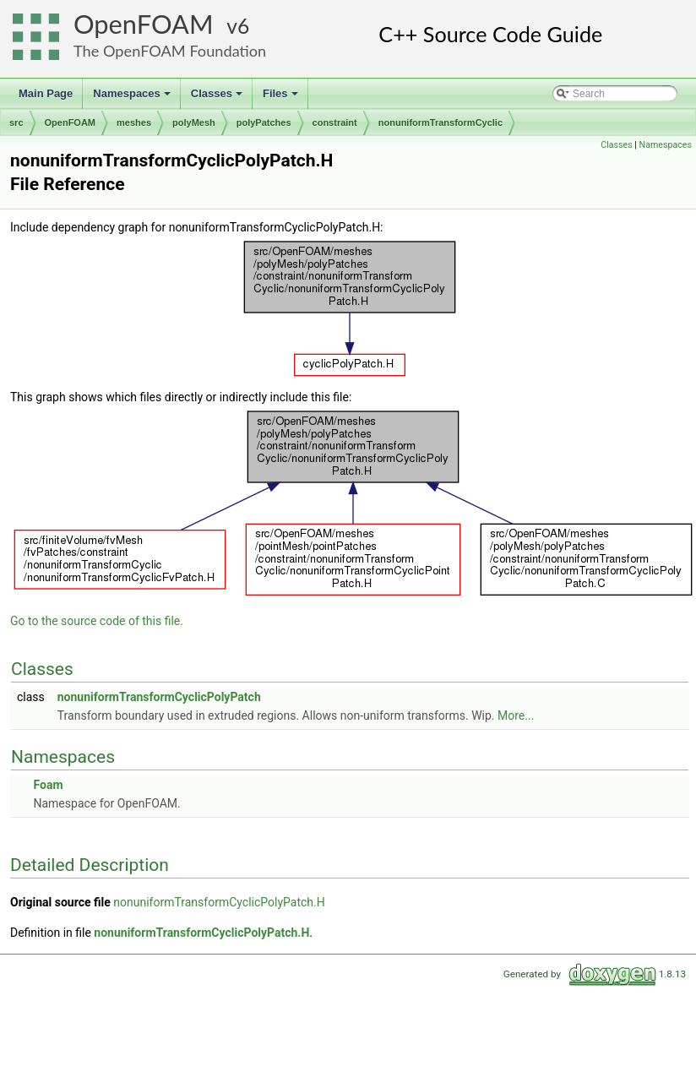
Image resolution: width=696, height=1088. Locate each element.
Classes (218, 98)
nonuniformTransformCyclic (440, 122)
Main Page (46, 93)
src (16, 122)
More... (516, 715)
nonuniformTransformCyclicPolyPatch (159, 697)
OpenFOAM (143, 24)
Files (282, 98)
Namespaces (133, 98)
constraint (335, 122)
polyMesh (193, 122)
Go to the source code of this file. (96, 621)
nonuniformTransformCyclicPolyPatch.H (218, 902)
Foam (48, 785)
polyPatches (264, 122)
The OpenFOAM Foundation (169, 50)
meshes (134, 122)
